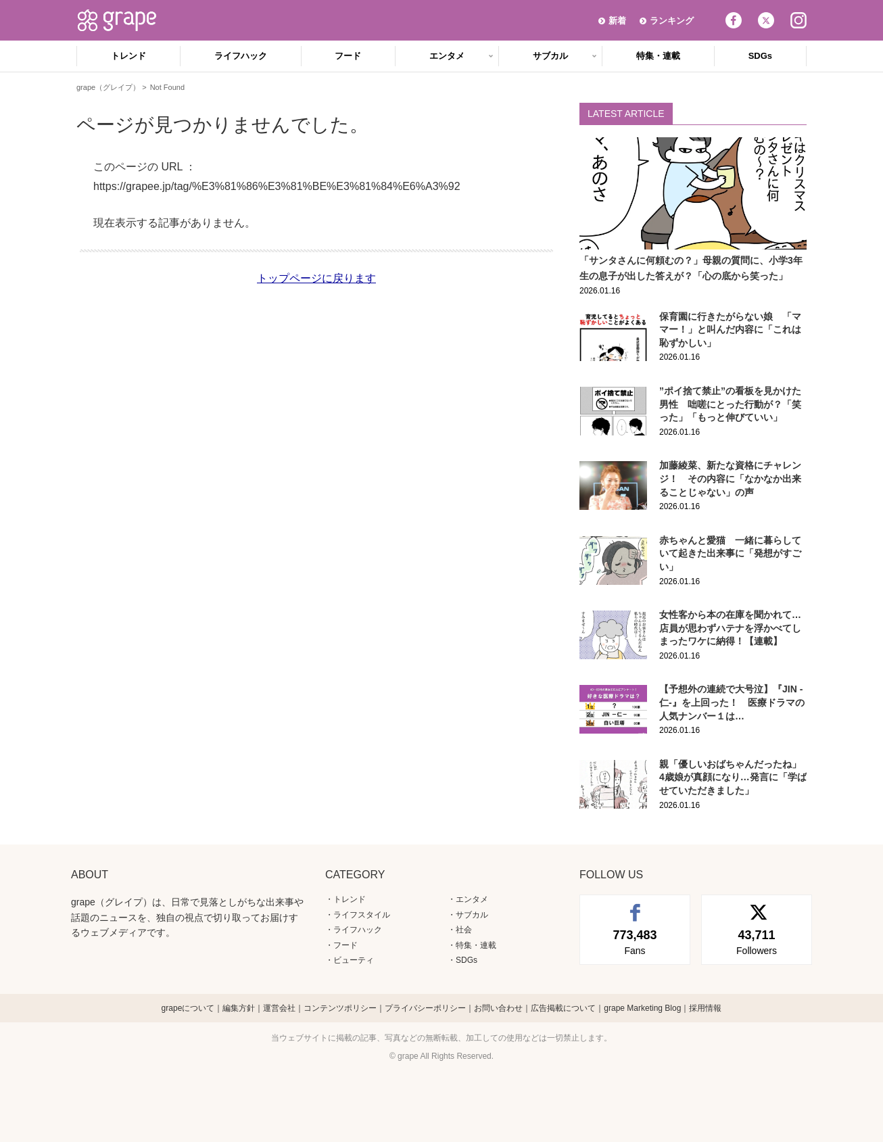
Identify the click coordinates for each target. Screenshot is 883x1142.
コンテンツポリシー (340, 1008)
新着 (617, 21)
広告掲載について (563, 1008)
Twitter (766, 20)
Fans (635, 941)
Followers (756, 941)
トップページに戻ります (316, 278)
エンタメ (446, 56)
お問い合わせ (498, 1008)
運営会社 (279, 1008)
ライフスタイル (361, 915)
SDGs (760, 56)
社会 (464, 929)
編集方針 (238, 1008)
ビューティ (353, 960)
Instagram (798, 20)
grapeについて (188, 1008)
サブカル (550, 56)
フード (348, 56)
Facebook (733, 20)
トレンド (128, 56)
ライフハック (240, 56)
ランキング (672, 21)
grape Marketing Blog (642, 1008)
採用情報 (705, 1008)
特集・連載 (658, 56)
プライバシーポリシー (425, 1008)
